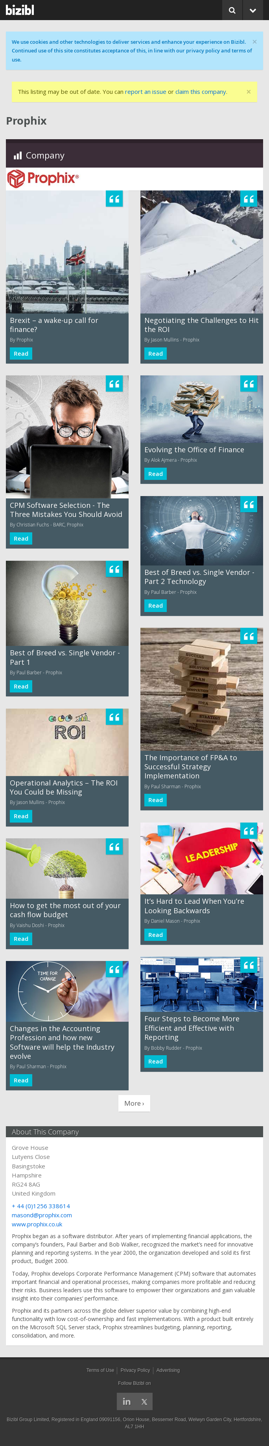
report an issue (145, 91)
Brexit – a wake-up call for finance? (54, 324)
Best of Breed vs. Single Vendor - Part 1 (65, 657)
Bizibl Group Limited (28, 1419)
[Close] (248, 92)
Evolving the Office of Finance (194, 449)
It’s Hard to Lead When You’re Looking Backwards (194, 905)
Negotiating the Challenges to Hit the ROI (201, 324)
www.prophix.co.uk (37, 1224)
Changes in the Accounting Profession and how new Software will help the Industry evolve (62, 1042)
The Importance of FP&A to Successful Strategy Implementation (190, 767)
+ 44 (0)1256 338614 (41, 1206)
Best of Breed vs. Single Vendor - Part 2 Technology (199, 576)
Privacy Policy (135, 1370)
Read (21, 353)
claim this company (200, 91)
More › (134, 1103)
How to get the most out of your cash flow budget (65, 910)
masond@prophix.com (42, 1215)
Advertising (168, 1370)
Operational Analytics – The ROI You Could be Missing (64, 787)
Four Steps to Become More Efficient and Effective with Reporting (192, 1028)
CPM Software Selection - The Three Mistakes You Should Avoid (66, 509)
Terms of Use (100, 1370)
